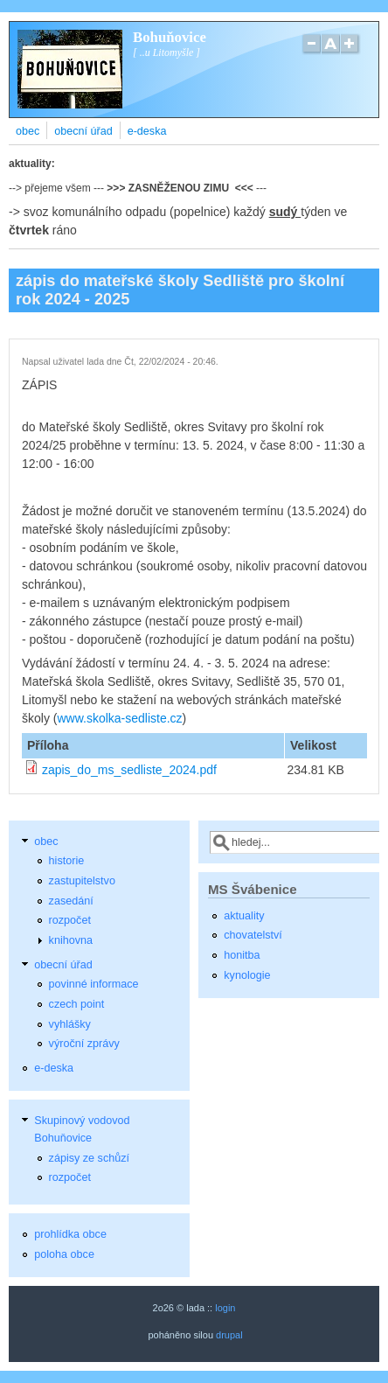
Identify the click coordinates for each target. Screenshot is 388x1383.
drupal (229, 1335)
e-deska (147, 131)
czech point (77, 1004)
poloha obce (64, 1254)
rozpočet (70, 920)
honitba (242, 955)
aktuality (244, 916)
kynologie (247, 975)
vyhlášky (70, 1024)
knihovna (71, 940)
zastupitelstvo (82, 881)
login (225, 1308)
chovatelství (253, 935)
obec (27, 131)
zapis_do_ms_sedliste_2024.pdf (129, 770)
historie (67, 861)
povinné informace (94, 984)
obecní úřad (83, 131)
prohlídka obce (70, 1234)
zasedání (71, 901)
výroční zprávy (84, 1043)
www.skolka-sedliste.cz (119, 718)
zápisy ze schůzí (89, 1158)
